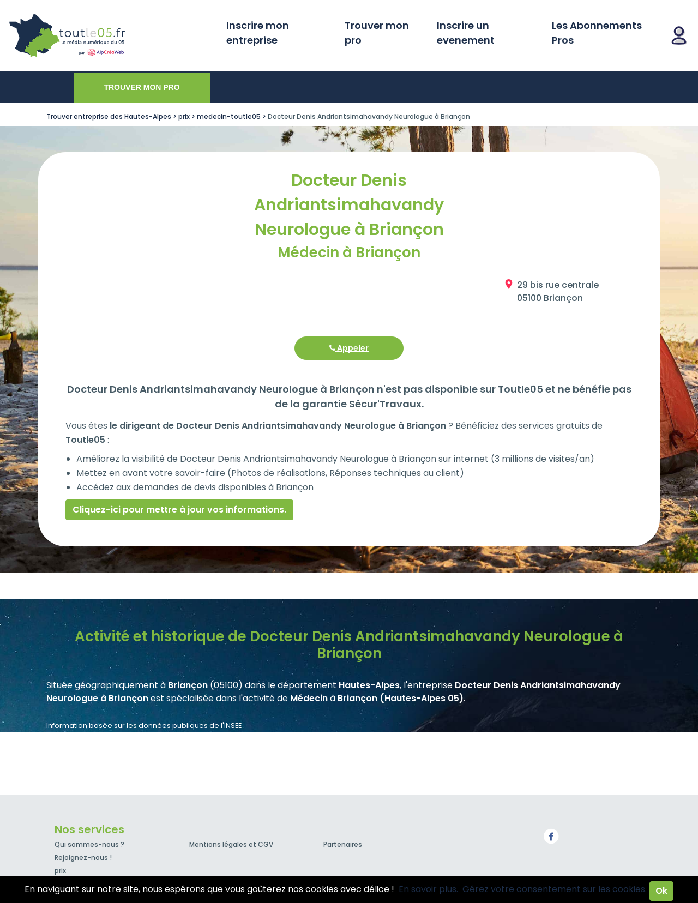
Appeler (349, 347)
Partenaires (342, 844)
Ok (661, 890)
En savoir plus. (428, 889)
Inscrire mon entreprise (257, 33)
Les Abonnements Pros (597, 33)
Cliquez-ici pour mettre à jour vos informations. (179, 509)
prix (60, 870)
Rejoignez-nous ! (83, 857)
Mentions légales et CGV (231, 844)
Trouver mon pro (377, 33)
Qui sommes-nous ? (89, 844)
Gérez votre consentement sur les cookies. (554, 889)
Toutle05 (109, 35)
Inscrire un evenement (466, 33)
